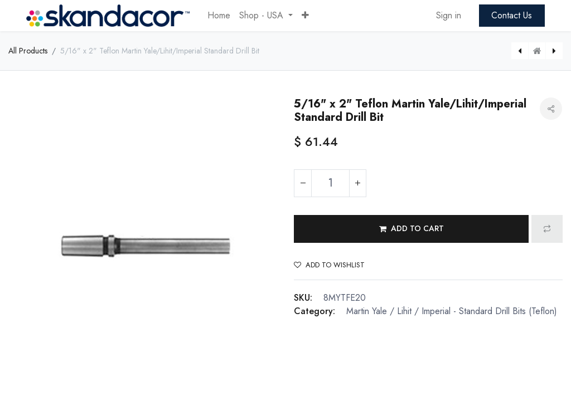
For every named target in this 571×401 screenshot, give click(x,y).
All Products (27, 50)
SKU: (303, 297)
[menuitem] (219, 15)
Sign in (448, 15)
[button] (305, 15)
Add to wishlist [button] (329, 264)
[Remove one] (302, 183)
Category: (314, 311)
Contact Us (511, 15)
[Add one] (357, 183)
